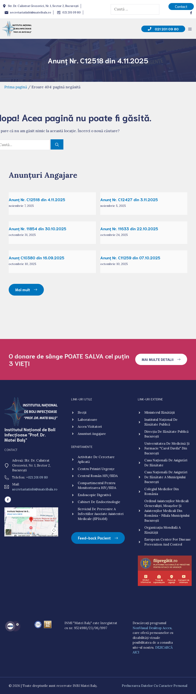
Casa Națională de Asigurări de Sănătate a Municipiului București (165, 477)
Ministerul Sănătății (159, 412)
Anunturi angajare (92, 434)
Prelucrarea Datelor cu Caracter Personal (154, 686)
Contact (181, 6)
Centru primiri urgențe (96, 469)
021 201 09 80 (38, 477)
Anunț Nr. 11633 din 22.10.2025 (129, 228)
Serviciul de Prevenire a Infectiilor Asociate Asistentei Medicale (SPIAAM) (101, 514)
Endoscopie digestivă (94, 495)
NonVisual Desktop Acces (152, 628)
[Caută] (57, 144)
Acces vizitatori (90, 426)
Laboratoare (87, 420)
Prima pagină (15, 87)
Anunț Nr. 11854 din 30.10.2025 (37, 228)
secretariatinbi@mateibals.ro (34, 489)
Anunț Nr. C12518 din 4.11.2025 (37, 199)
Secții (82, 412)
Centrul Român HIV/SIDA (98, 476)
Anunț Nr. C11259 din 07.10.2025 (130, 257)
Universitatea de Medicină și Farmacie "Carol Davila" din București (166, 448)
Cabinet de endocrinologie (99, 502)
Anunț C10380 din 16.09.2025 (36, 257)
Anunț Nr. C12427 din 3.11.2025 (129, 199)
